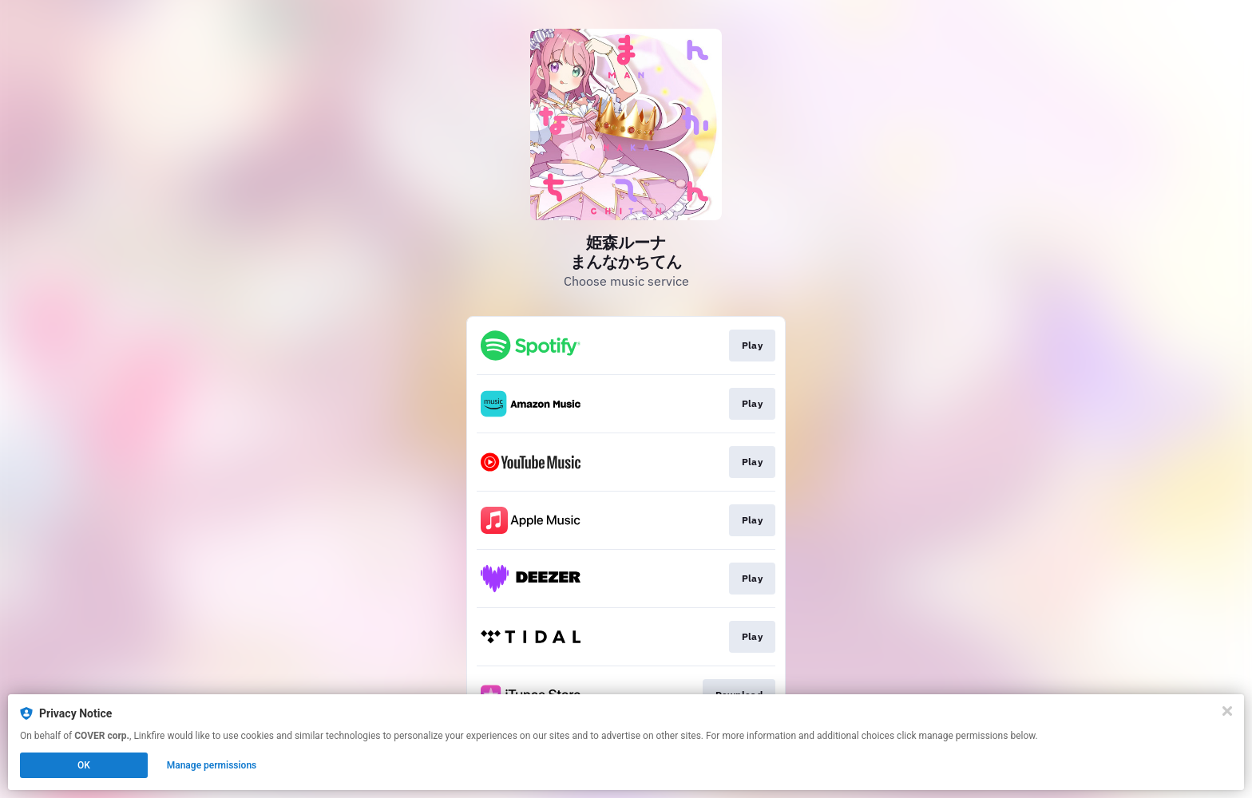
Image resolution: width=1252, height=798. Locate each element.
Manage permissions (212, 765)
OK (83, 765)
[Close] (1227, 711)
